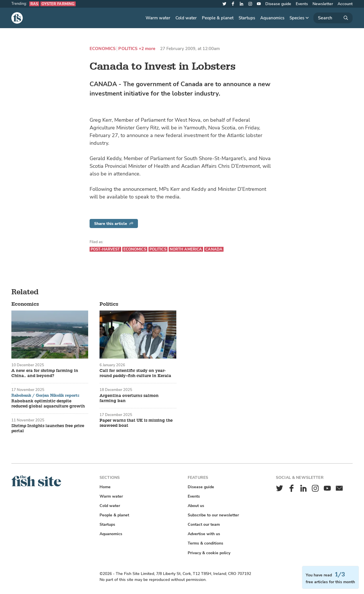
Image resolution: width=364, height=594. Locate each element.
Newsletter (323, 4)
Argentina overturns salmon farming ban (129, 398)
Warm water (158, 18)
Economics (102, 48)
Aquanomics (272, 18)
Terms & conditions (205, 543)
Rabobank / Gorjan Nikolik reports (45, 395)
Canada (213, 249)
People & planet (217, 18)
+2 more (147, 48)
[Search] (333, 18)
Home (105, 487)
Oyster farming (58, 3)
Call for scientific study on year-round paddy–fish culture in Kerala (135, 373)
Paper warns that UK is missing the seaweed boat (136, 423)
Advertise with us (204, 534)
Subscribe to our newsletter (213, 515)
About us (196, 505)
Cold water (186, 18)
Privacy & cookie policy (209, 553)
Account (345, 4)
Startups (247, 18)
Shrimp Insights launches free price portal (47, 428)
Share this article (113, 223)
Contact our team (204, 524)
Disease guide (278, 4)
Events (302, 4)
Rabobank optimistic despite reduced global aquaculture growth (48, 404)
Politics (127, 48)
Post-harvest (105, 249)
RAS (34, 3)
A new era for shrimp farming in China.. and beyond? (44, 373)
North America (186, 249)
